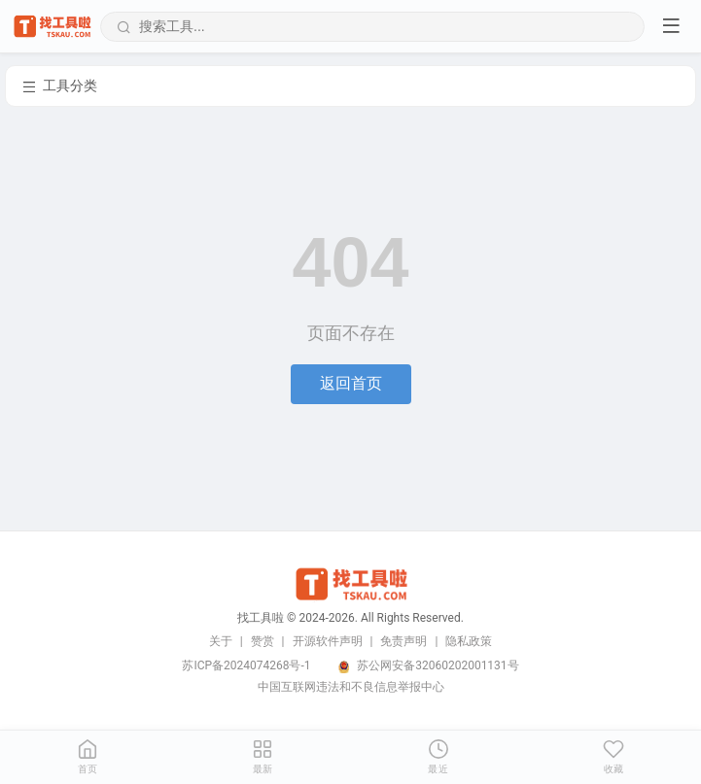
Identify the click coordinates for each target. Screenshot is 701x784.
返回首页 (351, 383)
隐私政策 (468, 641)
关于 (220, 641)
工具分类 (59, 86)
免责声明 (403, 641)
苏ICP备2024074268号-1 (246, 665)
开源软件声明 (328, 641)
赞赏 (262, 641)
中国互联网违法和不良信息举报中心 (351, 687)
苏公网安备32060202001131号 (437, 665)
